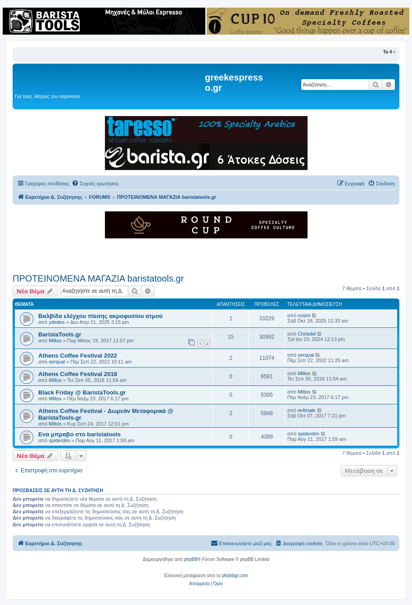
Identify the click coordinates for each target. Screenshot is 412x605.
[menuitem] (95, 183)
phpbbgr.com (235, 575)
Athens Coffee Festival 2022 (77, 355)
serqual (57, 361)
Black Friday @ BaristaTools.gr (82, 392)
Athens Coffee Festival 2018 (77, 374)
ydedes (56, 322)
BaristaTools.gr (59, 334)
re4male (307, 410)
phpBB (191, 559)
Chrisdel (307, 333)
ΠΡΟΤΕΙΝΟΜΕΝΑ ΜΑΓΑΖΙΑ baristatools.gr (98, 278)
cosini (304, 315)
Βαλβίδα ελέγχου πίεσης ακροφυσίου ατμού (100, 316)
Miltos (55, 340)
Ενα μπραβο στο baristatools (79, 434)
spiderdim (59, 440)
